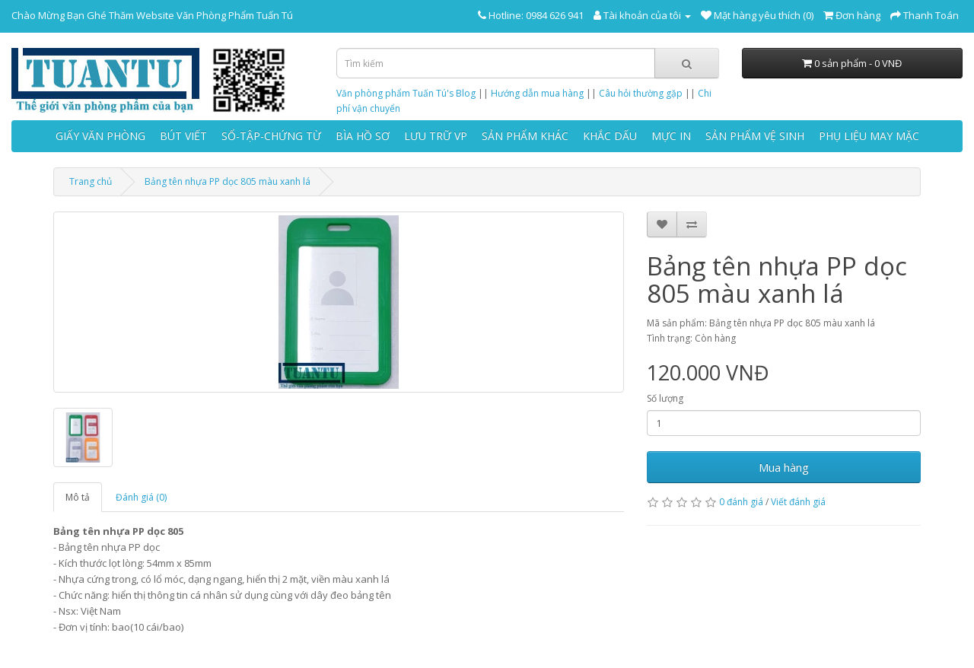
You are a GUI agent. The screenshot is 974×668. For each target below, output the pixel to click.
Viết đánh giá (798, 501)
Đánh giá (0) (141, 497)
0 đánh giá (741, 501)
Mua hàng (784, 467)
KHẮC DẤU (610, 136)
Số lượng (665, 398)
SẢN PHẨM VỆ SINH (754, 136)
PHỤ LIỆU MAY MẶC (869, 136)
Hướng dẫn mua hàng (537, 93)
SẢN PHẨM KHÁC (525, 136)
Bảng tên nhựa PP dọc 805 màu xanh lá (227, 181)
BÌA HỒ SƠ (363, 136)
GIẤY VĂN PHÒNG (100, 136)
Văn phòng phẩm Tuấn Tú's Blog (406, 93)
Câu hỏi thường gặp (641, 93)
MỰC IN (671, 136)
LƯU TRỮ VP (435, 136)
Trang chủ (90, 181)
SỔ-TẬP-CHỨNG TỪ (271, 136)
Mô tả (77, 497)
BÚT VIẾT (183, 136)
